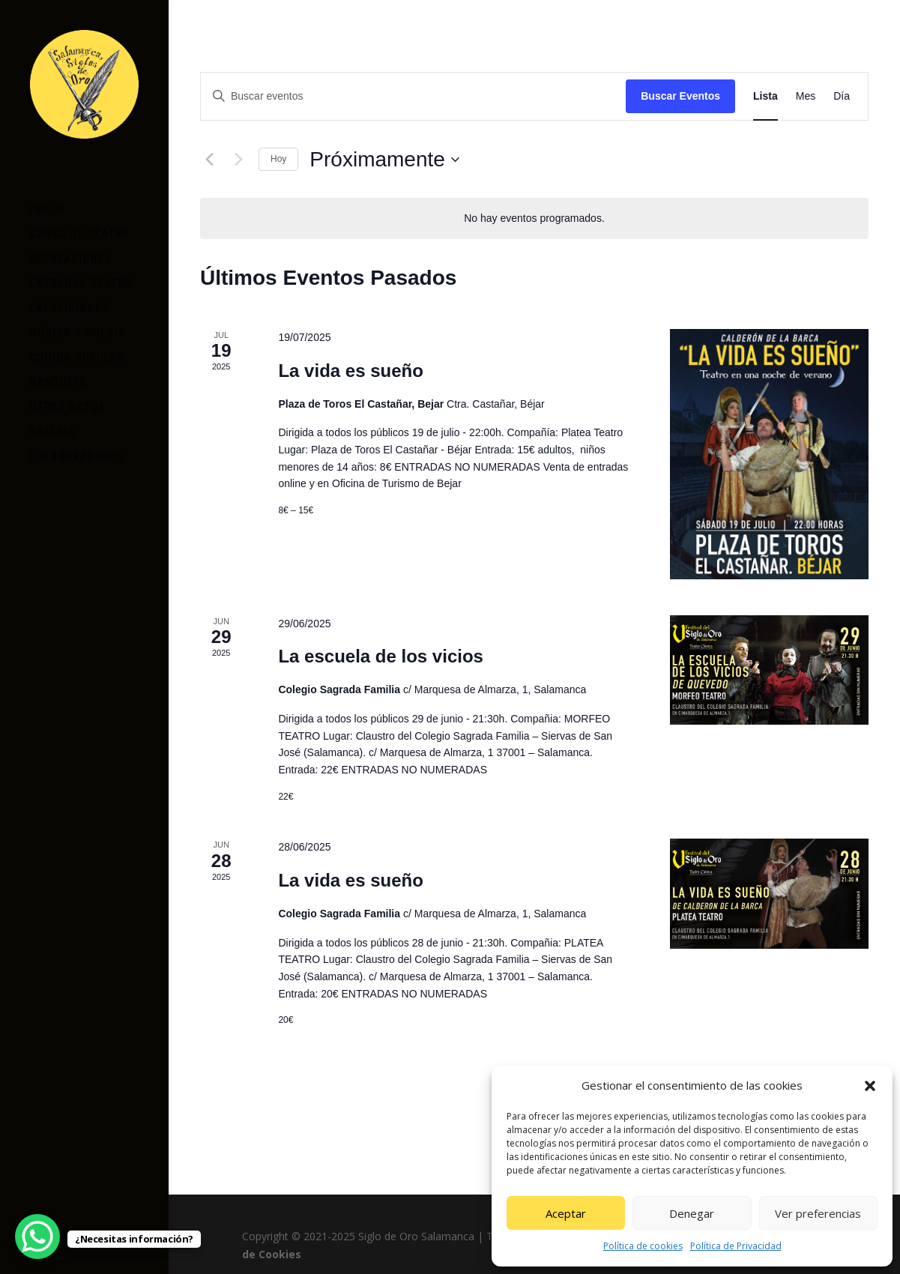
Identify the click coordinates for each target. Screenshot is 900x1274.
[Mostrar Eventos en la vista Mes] (805, 96)
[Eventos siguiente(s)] (238, 160)
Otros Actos (68, 402)
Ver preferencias (818, 1213)
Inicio (47, 204)
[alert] (534, 218)
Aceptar (566, 1213)
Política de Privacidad (736, 1246)
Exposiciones (69, 303)
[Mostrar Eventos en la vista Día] (841, 96)
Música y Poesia (78, 327)
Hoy (278, 159)
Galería (53, 426)
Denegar (691, 1213)
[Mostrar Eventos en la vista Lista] (765, 96)
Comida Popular (77, 352)
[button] (870, 1085)
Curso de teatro (80, 229)
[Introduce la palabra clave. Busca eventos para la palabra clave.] (413, 96)
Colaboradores (77, 451)
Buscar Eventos (680, 96)
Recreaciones (71, 253)
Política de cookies (643, 1246)
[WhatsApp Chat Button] (37, 1236)
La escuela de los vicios (380, 656)
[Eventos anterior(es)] (209, 160)
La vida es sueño (350, 370)
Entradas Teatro (81, 278)
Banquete (59, 377)
